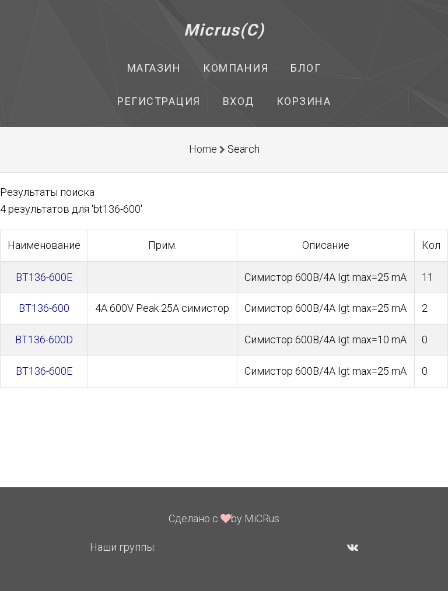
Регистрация (159, 101)
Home (203, 149)
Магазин (154, 68)
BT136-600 (44, 308)
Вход (238, 101)
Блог (305, 68)
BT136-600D (44, 339)
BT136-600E (44, 277)
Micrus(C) (224, 30)
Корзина (303, 101)
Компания (235, 68)
